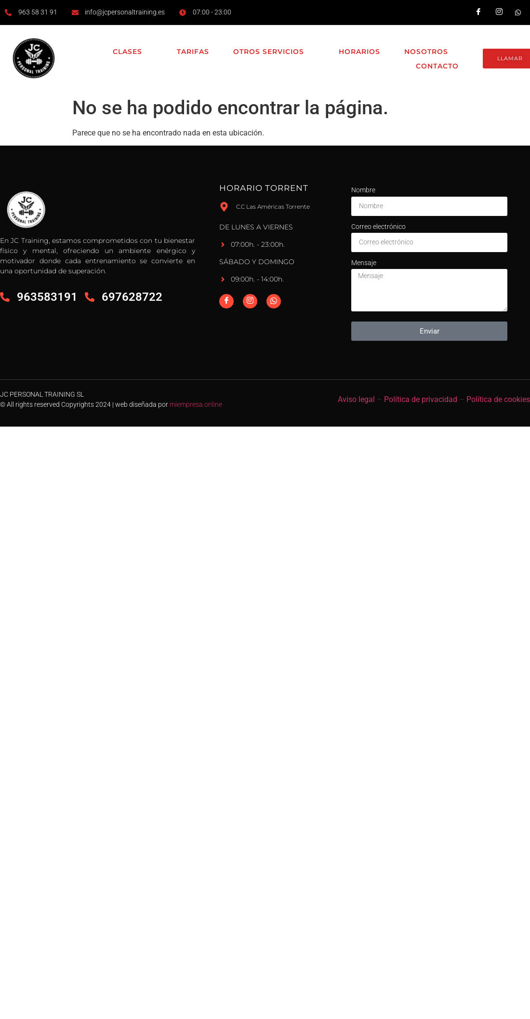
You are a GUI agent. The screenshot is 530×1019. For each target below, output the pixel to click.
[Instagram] (250, 301)
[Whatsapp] (273, 301)
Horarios (359, 51)
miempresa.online (196, 404)
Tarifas (193, 51)
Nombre (363, 190)
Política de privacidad (420, 399)
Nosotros (431, 52)
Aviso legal (356, 399)
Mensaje (363, 263)
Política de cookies (498, 399)
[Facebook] (226, 301)
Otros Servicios (274, 52)
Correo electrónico (378, 226)
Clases (133, 52)
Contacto (437, 66)
